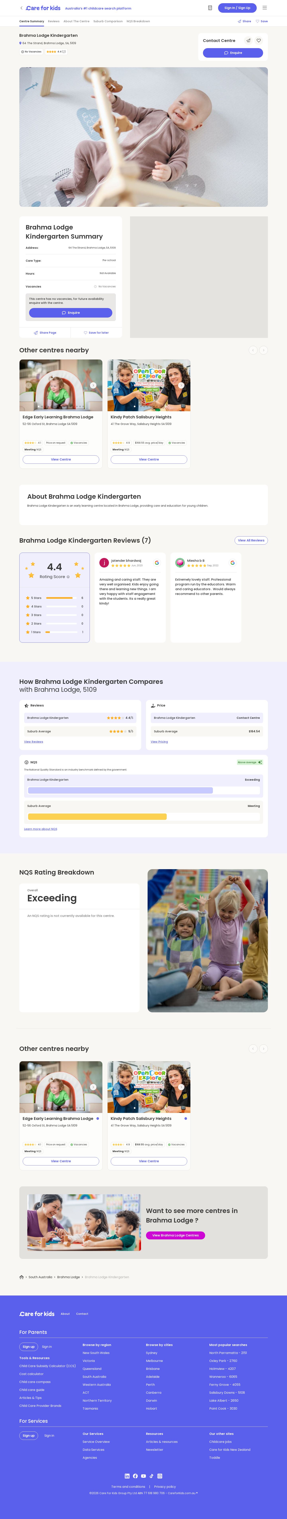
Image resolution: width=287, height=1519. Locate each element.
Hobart (151, 1408)
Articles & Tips (30, 1398)
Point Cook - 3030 (223, 1408)
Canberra (153, 1392)
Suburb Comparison (108, 21)
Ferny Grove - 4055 (224, 1384)
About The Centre (76, 21)
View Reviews (33, 742)
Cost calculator (31, 1374)
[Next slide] (93, 385)
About (65, 1314)
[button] (38, 406)
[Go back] (21, 8)
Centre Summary (31, 21)
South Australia (40, 1277)
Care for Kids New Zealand (229, 1449)
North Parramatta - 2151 (228, 1353)
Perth (150, 1384)
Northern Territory (97, 1400)
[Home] (21, 1277)
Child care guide (31, 1390)
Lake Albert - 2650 (223, 1400)
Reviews (54, 21)
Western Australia (97, 1384)
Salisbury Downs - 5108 (227, 1392)
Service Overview (96, 1441)
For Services (33, 1421)
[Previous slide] (28, 385)
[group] (61, 385)
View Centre (61, 459)
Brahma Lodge (68, 1277)
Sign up (29, 1346)
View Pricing (159, 742)
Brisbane (153, 1368)
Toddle (214, 1457)
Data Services (93, 1449)
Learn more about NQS (40, 829)
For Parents (33, 1332)
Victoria (89, 1361)
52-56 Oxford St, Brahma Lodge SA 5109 (50, 424)
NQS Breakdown (138, 21)
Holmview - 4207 (222, 1368)
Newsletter (154, 1449)
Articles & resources (162, 1441)
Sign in (47, 1346)
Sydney (151, 1353)
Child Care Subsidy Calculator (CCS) (47, 1366)
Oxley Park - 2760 (223, 1361)
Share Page (44, 333)
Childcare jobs (220, 1441)
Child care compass (35, 1382)
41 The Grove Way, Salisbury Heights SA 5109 (141, 424)
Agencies (90, 1457)
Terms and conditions (128, 1487)
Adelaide (153, 1376)
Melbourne (154, 1361)
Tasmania (90, 1408)
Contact (82, 1314)
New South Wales (96, 1353)
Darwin (151, 1400)
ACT (86, 1392)
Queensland (92, 1368)
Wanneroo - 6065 (223, 1376)
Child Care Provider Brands (40, 1405)
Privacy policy (165, 1487)
